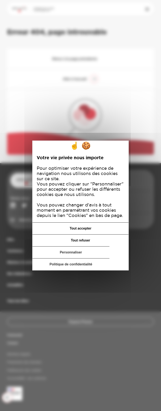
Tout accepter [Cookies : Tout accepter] (80, 228)
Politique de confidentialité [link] (70, 264)
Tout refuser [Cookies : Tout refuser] (80, 240)
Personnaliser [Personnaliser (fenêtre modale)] (71, 252)
